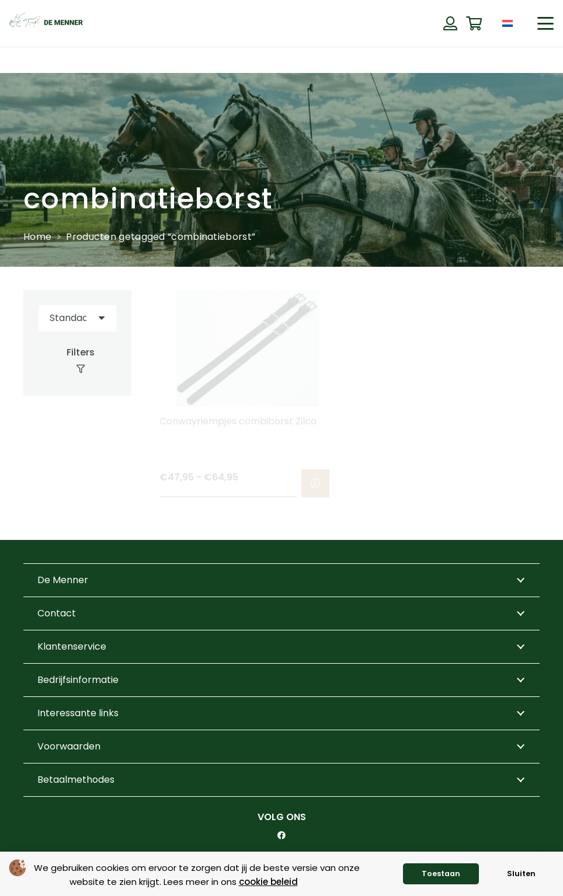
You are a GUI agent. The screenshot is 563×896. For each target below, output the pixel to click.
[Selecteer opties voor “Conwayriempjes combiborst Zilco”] (315, 484)
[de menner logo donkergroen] (46, 23)
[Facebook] (281, 835)
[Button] (450, 23)
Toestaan (441, 873)
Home (37, 236)
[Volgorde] (77, 318)
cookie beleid (268, 882)
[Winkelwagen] (473, 23)
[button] (545, 23)
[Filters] (77, 361)
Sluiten (521, 873)
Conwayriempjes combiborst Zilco (238, 421)
